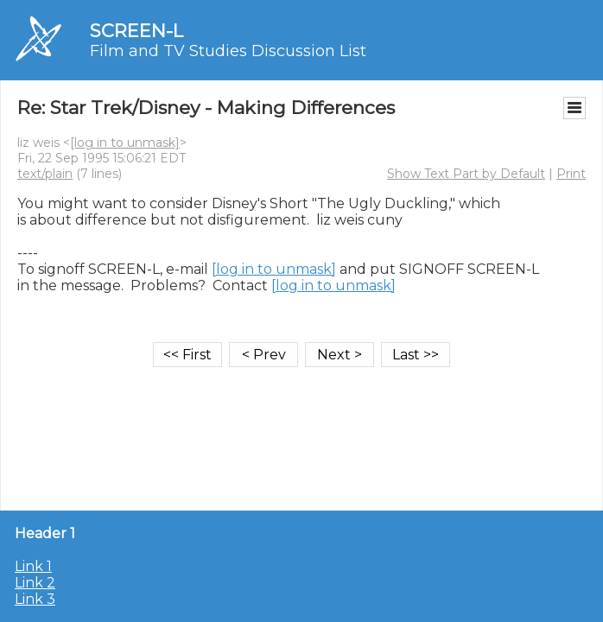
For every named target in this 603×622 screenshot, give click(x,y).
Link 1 (33, 566)
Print (571, 173)
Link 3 (35, 599)
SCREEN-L (136, 30)
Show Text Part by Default (466, 173)
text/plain (45, 173)
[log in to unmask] (125, 142)
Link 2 (35, 582)
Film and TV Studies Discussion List (228, 50)
